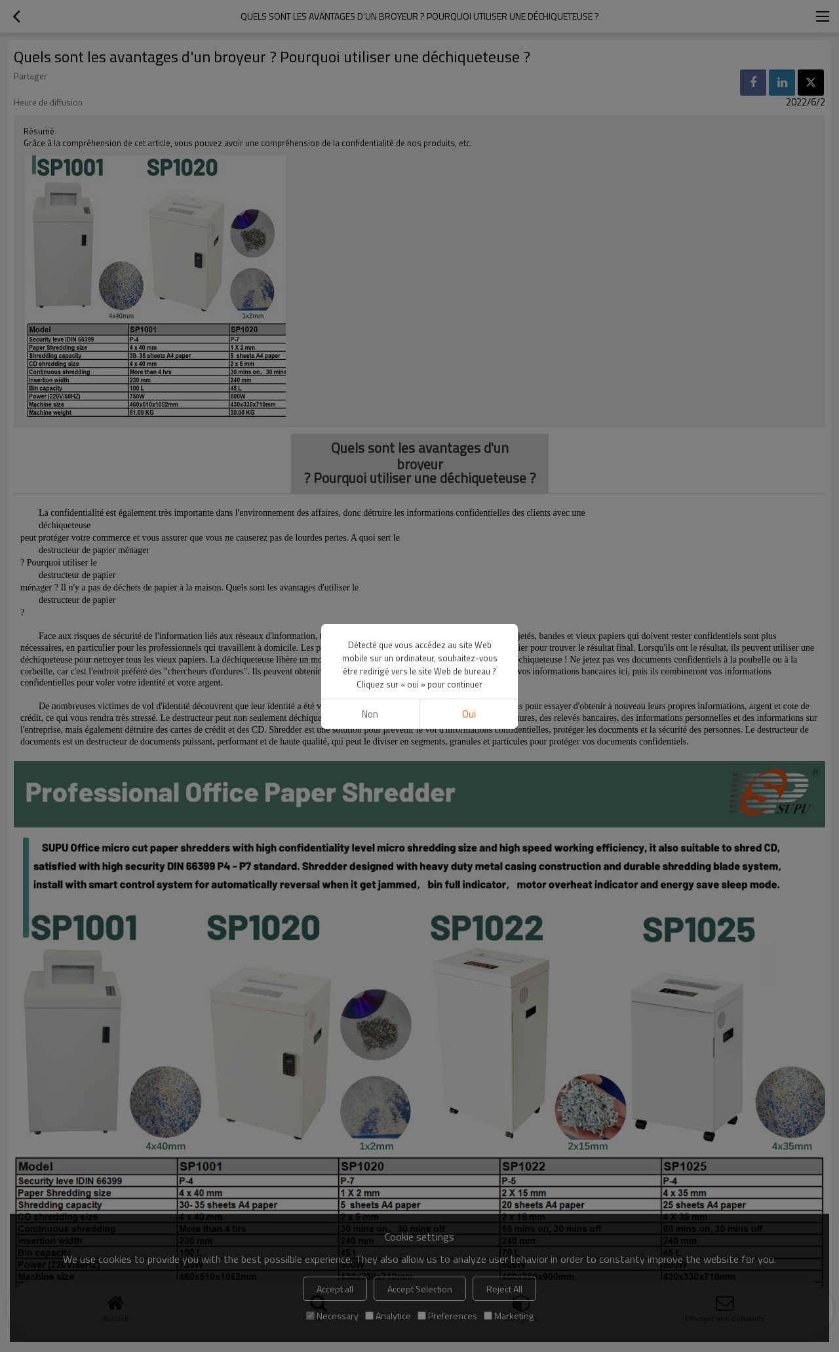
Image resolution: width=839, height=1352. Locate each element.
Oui (469, 714)
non (370, 714)
